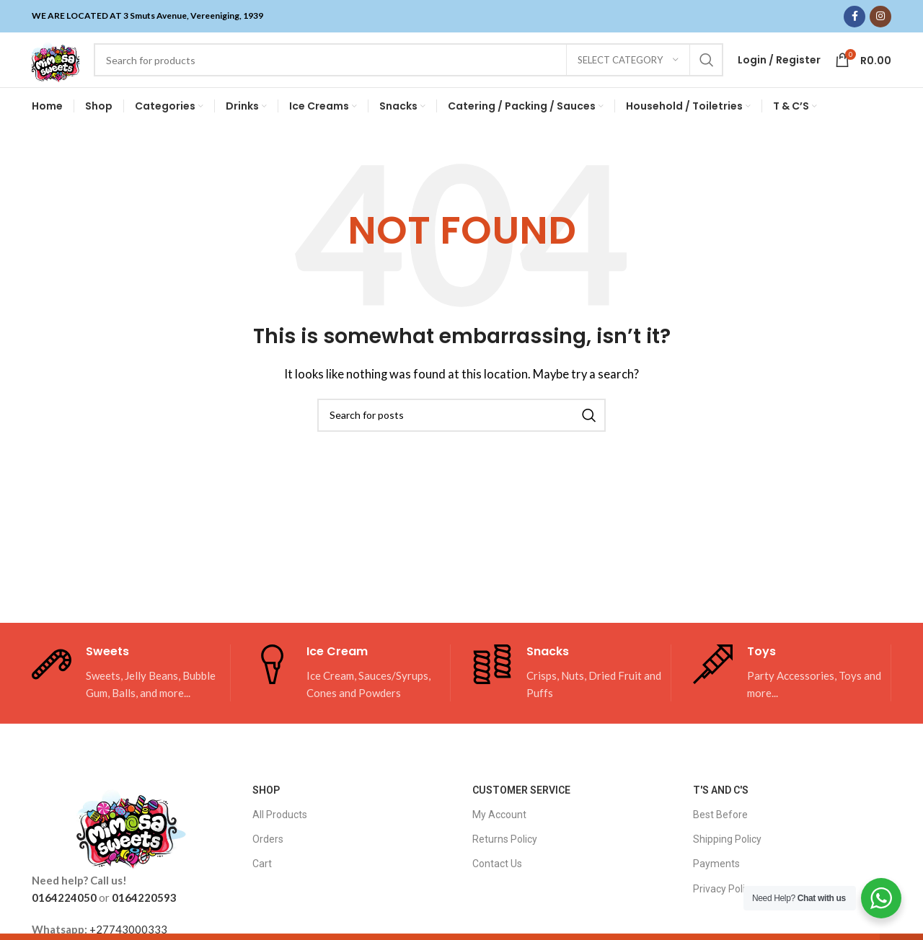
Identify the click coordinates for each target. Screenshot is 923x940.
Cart (262, 888)
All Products (279, 839)
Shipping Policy (727, 863)
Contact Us (497, 888)
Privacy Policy (724, 913)
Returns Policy (504, 863)
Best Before (720, 839)
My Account (499, 839)
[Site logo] (68, 70)
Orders (267, 863)
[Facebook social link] (854, 16)
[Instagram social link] (880, 16)
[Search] (420, 72)
